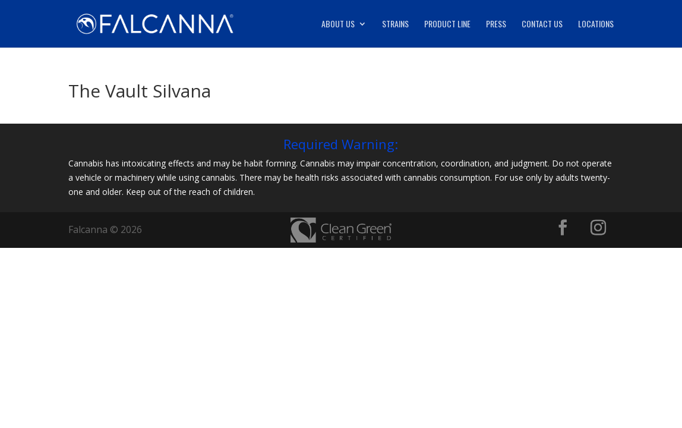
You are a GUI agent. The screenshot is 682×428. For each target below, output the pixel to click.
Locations (596, 25)
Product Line (447, 25)
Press (496, 25)
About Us (338, 25)
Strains (395, 25)
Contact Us (542, 25)
